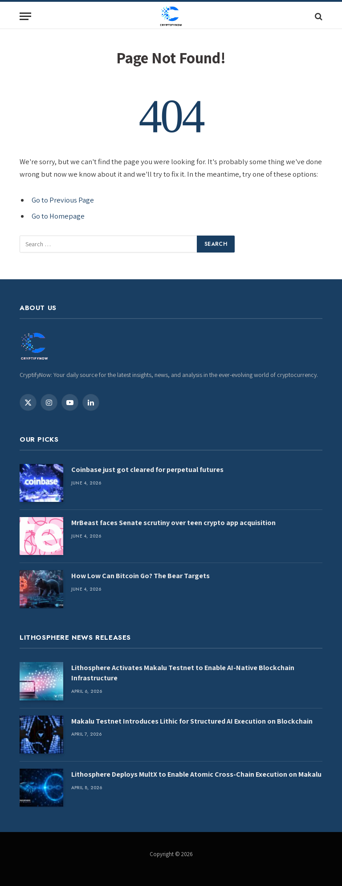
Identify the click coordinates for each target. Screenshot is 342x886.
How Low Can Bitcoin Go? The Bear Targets (140, 575)
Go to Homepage (58, 216)
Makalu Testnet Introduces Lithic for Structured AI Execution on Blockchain (192, 721)
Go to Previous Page (63, 200)
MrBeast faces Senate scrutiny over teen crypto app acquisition (173, 522)
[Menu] (25, 16)
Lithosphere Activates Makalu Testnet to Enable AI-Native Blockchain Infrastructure (182, 673)
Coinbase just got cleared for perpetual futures (147, 469)
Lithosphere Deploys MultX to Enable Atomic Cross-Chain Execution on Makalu (196, 774)
